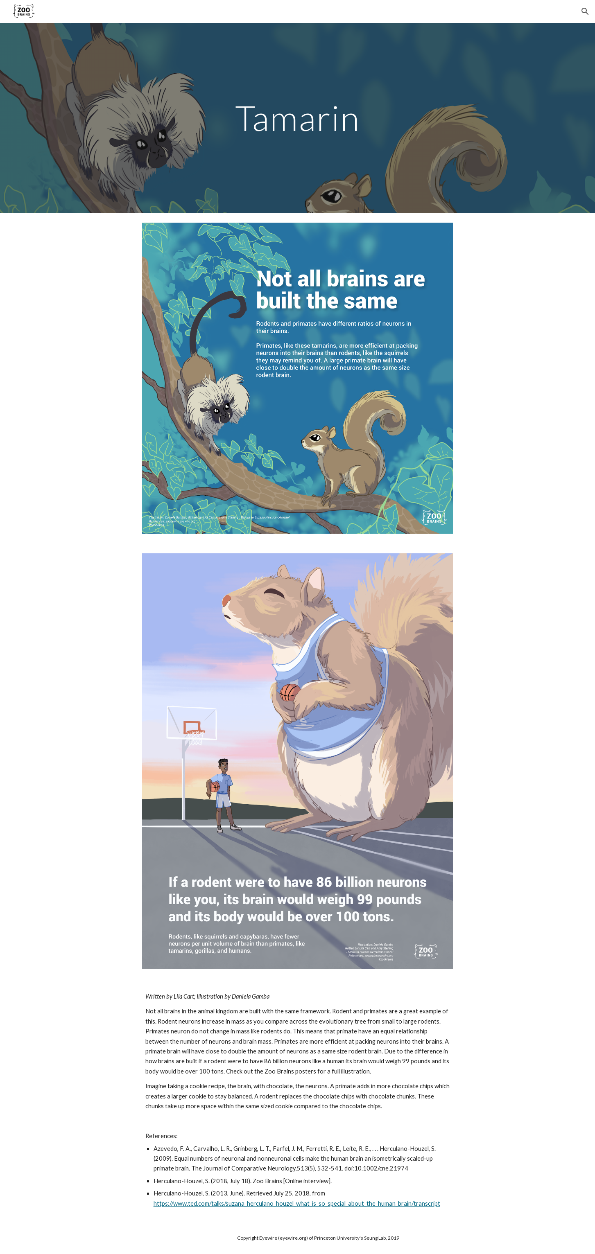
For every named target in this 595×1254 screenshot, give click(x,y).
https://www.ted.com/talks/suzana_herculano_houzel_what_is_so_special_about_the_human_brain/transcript (297, 1203)
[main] (297, 117)
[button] (585, 11)
